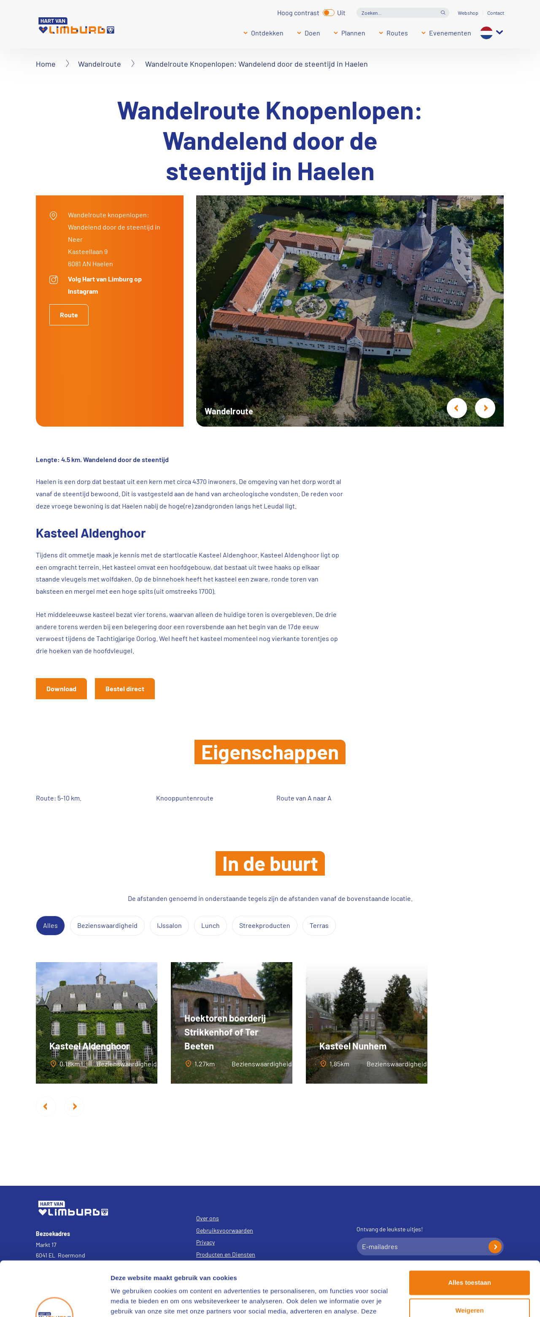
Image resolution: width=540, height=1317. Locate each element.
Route (69, 315)
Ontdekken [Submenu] (267, 33)
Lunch (210, 925)
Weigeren (469, 1255)
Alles (50, 925)
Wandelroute (99, 63)
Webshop (468, 12)
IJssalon (169, 925)
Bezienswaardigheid (107, 925)
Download (61, 688)
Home (46, 63)
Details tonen (131, 1300)
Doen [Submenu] (312, 33)
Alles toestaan (469, 1228)
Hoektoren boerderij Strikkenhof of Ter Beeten (225, 1031)
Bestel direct (124, 688)
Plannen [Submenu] (353, 33)
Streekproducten (264, 925)
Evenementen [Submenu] (450, 33)
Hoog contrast (298, 11)
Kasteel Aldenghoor (89, 1045)
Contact (495, 12)
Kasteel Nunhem (352, 1045)
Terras (319, 925)
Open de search (443, 13)
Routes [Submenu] (397, 33)
